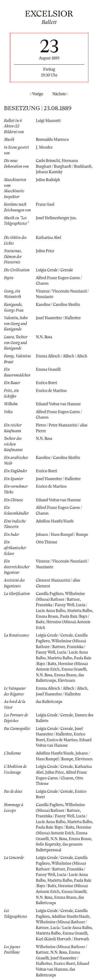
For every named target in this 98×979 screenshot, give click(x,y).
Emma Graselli (48, 369)
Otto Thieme (46, 542)
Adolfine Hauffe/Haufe (55, 521)
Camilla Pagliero (49, 594)
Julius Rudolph (48, 180)
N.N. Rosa (44, 337)
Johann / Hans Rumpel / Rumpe (62, 534)
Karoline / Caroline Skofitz (58, 304)
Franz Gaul (45, 204)
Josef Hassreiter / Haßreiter (58, 318)
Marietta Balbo (79, 611)
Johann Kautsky (49, 172)
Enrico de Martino (51, 391)
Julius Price (45, 251)
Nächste (60, 94)
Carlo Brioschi (48, 161)
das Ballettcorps (49, 702)
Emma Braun (47, 616)
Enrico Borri (46, 383)
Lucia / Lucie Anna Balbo (71, 928)
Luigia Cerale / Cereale (54, 270)
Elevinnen (66, 680)
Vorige (36, 94)
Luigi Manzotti (48, 121)
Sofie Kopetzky (48, 844)
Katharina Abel (48, 237)
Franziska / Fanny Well (55, 605)
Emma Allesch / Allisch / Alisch (61, 356)
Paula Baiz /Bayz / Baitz (55, 827)
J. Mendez (44, 147)
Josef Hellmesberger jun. (56, 218)
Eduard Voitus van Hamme (58, 404)
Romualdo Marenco (52, 139)
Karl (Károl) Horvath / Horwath (62, 939)
